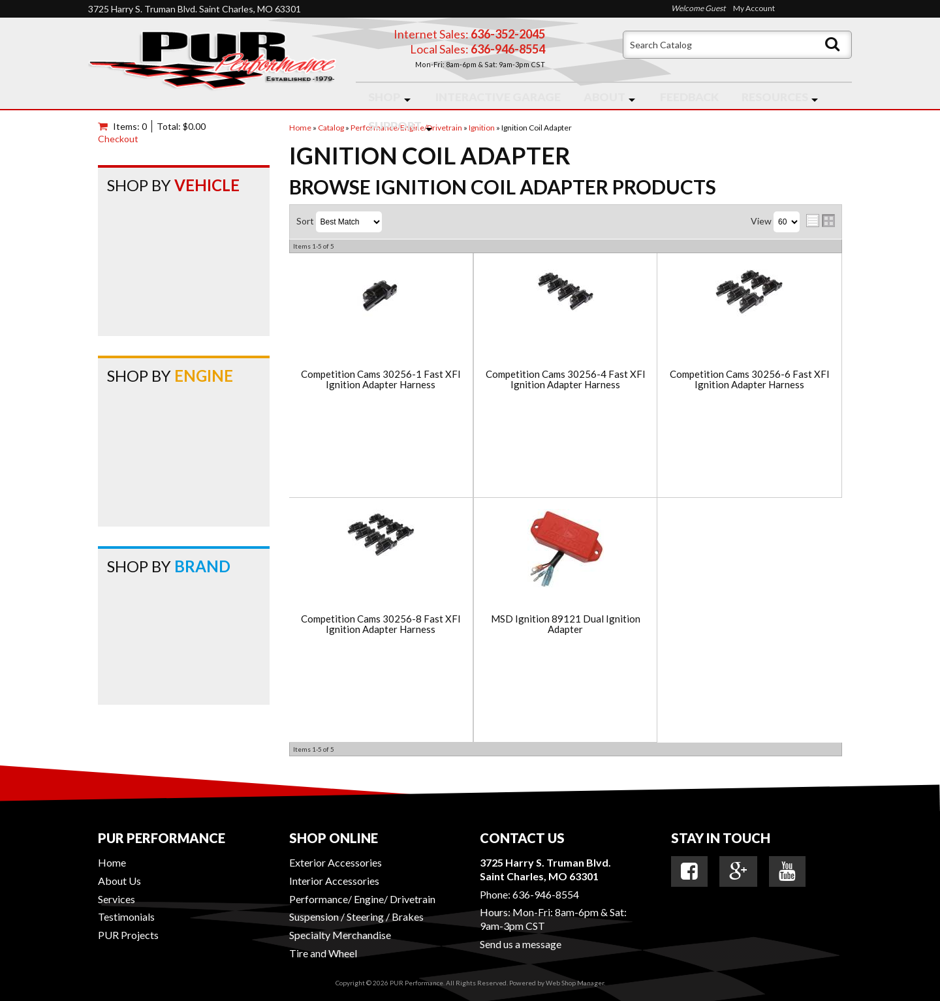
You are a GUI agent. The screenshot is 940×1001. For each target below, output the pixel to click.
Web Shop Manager (575, 983)
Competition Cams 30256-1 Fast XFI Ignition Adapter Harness (381, 379)
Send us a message (520, 944)
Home (112, 862)
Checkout (118, 138)
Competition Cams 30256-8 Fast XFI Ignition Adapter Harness (381, 624)
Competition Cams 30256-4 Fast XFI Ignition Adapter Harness (566, 379)
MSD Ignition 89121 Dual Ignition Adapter (565, 624)
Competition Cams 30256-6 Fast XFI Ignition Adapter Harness (750, 379)
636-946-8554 (545, 894)
